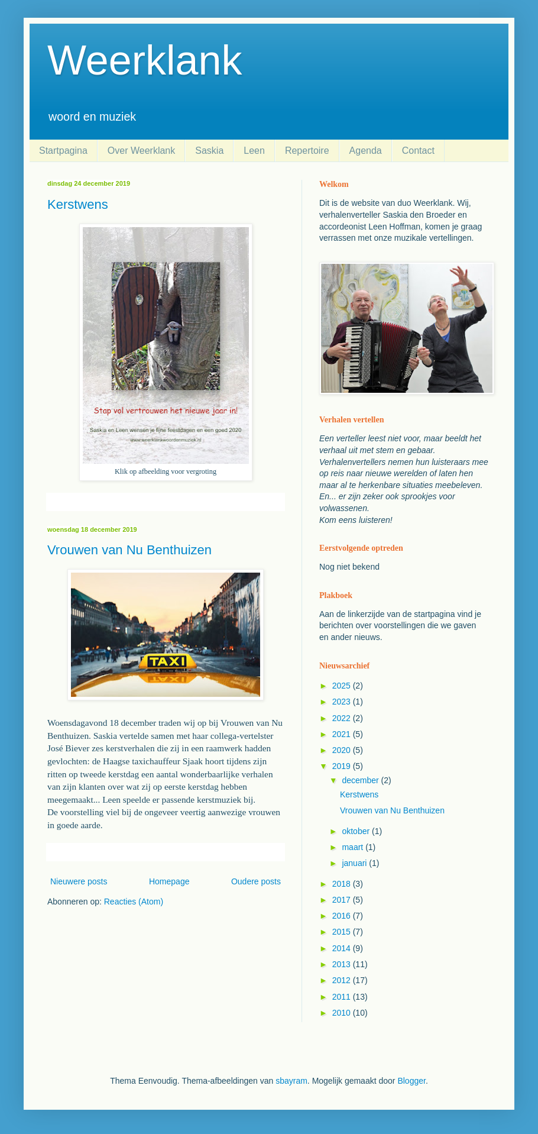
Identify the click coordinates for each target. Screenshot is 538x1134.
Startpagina (63, 151)
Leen (254, 151)
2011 (342, 996)
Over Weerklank (141, 151)
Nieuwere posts (79, 881)
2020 (342, 750)
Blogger (411, 1080)
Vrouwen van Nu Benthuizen (129, 549)
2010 (342, 1012)
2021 (342, 734)
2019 (342, 766)
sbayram (291, 1080)
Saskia (209, 151)
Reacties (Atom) (133, 901)
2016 (342, 915)
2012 (342, 980)
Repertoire (307, 151)
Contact (418, 151)
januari (355, 863)
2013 (342, 964)
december (361, 780)
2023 (342, 701)
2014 (342, 948)
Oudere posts (256, 881)
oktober (357, 831)
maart (353, 847)
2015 (342, 931)
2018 (342, 884)
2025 (342, 685)
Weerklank (144, 60)
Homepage (169, 881)
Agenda (365, 151)
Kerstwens (77, 204)
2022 (342, 718)
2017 (342, 899)
